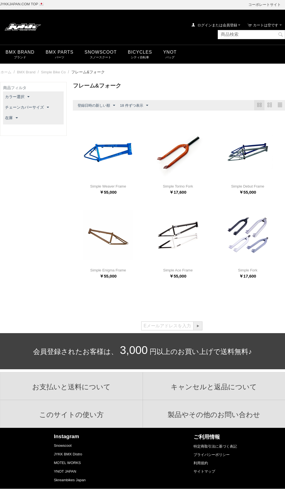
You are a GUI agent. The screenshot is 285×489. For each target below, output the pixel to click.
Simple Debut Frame (247, 186)
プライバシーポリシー (212, 455)
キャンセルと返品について (214, 387)
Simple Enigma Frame (108, 270)
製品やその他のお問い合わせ (214, 414)
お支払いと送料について (71, 387)
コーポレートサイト (264, 5)
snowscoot (101, 52)
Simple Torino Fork (178, 186)
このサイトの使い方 (71, 414)
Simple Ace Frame (178, 270)
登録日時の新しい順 (96, 105)
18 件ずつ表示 (134, 105)
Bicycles (140, 52)
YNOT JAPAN (65, 471)
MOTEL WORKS (67, 463)
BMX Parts (59, 52)
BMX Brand (20, 52)
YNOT (170, 52)
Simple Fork (247, 270)
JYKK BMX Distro (68, 454)
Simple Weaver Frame (108, 186)
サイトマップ (204, 471)
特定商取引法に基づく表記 (215, 446)
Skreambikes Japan (70, 480)
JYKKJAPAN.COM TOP (19, 4)
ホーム (6, 72)
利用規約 (201, 463)
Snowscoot (63, 445)
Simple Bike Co (53, 72)
